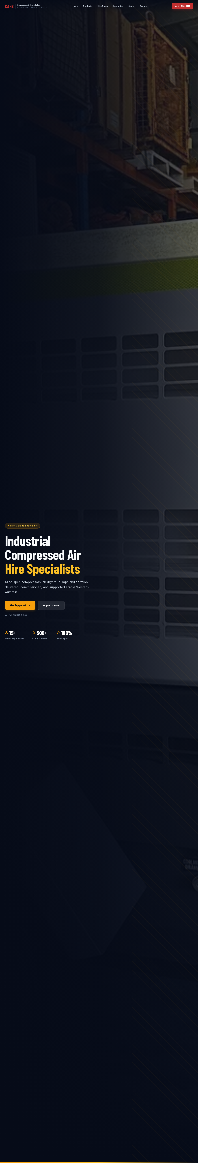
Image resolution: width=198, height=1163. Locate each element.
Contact (143, 6)
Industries (118, 6)
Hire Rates (102, 6)
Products (87, 6)
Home (75, 6)
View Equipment (20, 605)
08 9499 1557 (182, 6)
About (131, 6)
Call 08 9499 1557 (16, 615)
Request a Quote (51, 605)
